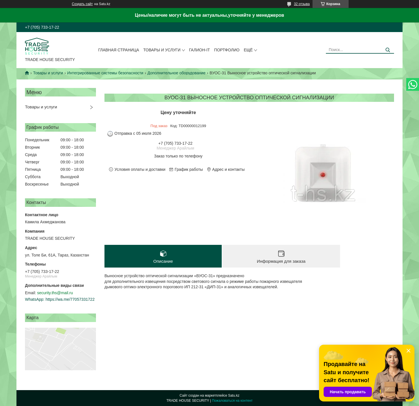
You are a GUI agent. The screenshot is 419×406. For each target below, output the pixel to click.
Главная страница (118, 50)
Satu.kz (233, 395)
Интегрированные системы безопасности (105, 73)
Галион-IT (199, 50)
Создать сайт (82, 4)
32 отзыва (302, 4)
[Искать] (387, 50)
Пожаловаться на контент (232, 401)
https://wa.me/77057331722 (70, 299)
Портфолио (226, 50)
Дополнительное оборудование (176, 73)
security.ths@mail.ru (55, 293)
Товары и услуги (162, 50)
